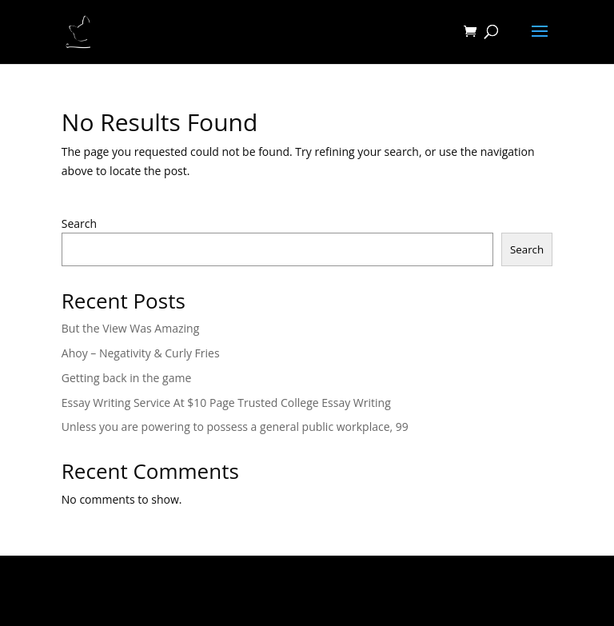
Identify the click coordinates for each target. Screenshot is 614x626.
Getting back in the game (126, 377)
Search (79, 223)
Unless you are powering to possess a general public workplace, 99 (235, 426)
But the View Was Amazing (130, 328)
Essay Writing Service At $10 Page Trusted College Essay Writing (226, 402)
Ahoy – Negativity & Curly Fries (141, 353)
